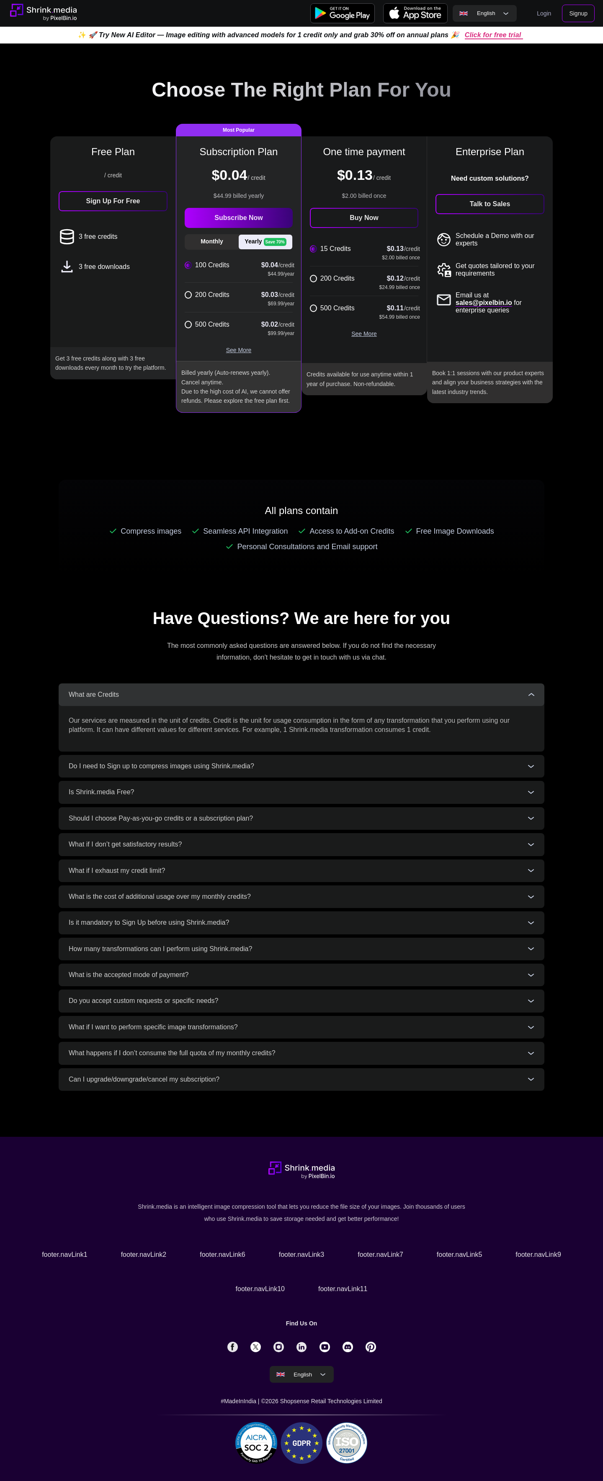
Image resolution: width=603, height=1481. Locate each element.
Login (544, 13)
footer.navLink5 (459, 1254)
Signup (578, 13)
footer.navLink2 (144, 1254)
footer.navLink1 (65, 1254)
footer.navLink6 (222, 1254)
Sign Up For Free (113, 201)
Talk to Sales (490, 203)
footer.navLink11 (342, 1288)
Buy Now (364, 217)
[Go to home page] (43, 13)
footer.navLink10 (260, 1288)
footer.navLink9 (538, 1254)
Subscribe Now (238, 217)
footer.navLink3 (302, 1254)
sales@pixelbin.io (484, 302)
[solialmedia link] (232, 1346)
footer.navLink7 (380, 1254)
